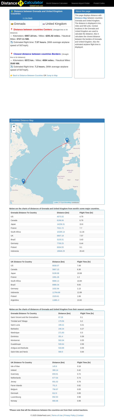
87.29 (60, 317)
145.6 (54, 366)
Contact (80, 415)
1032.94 (55, 289)
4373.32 (60, 216)
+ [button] (14, 127)
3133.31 (60, 239)
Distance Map (81, 18)
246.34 (61, 329)
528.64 (61, 344)
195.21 (61, 325)
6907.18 (60, 236)
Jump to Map (52, 75)
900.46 (55, 401)
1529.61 (55, 296)
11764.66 (56, 292)
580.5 (60, 352)
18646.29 (61, 251)
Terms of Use (57, 415)
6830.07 (55, 266)
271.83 (61, 333)
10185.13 (61, 232)
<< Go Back (27, 18)
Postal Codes (99, 3)
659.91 (55, 374)
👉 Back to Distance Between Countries (26, 75)
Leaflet (56, 202)
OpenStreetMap (66, 202)
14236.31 (61, 224)
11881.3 (55, 300)
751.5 (54, 385)
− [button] (14, 131)
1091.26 (55, 277)
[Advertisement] (40, 98)
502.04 (61, 340)
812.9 (54, 393)
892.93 (55, 397)
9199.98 (55, 273)
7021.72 (60, 228)
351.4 (60, 336)
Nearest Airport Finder (81, 3)
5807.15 (55, 269)
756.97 (55, 389)
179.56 (61, 321)
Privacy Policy (70, 415)
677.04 (55, 378)
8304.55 (60, 247)
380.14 (55, 370)
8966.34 (55, 285)
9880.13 (55, 281)
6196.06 (60, 220)
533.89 (61, 348)
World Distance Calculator (57, 3)
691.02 (55, 382)
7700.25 (60, 243)
